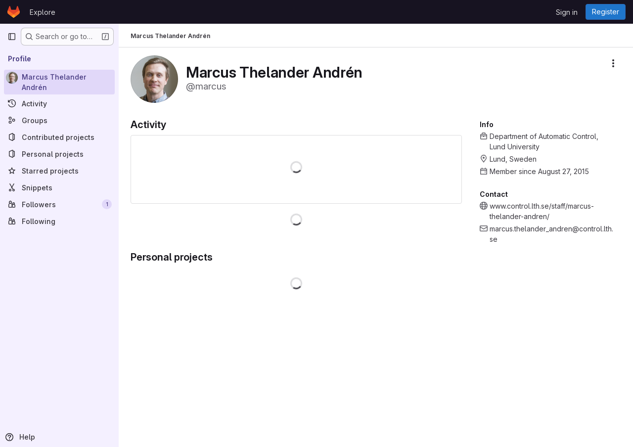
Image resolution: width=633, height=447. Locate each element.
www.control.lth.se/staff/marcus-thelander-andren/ (542, 211)
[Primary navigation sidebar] (12, 37)
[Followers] (59, 204)
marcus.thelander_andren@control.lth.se (551, 233)
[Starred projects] (59, 171)
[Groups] (59, 120)
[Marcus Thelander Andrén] (59, 82)
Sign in (567, 12)
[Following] (59, 221)
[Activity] (59, 103)
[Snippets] (59, 187)
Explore (42, 12)
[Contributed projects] (59, 137)
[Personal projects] (59, 154)
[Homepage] (13, 12)
